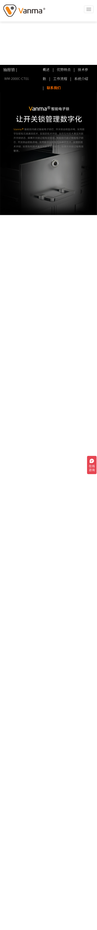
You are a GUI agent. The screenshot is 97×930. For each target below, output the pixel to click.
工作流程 (60, 78)
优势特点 (64, 69)
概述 (46, 69)
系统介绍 (81, 78)
